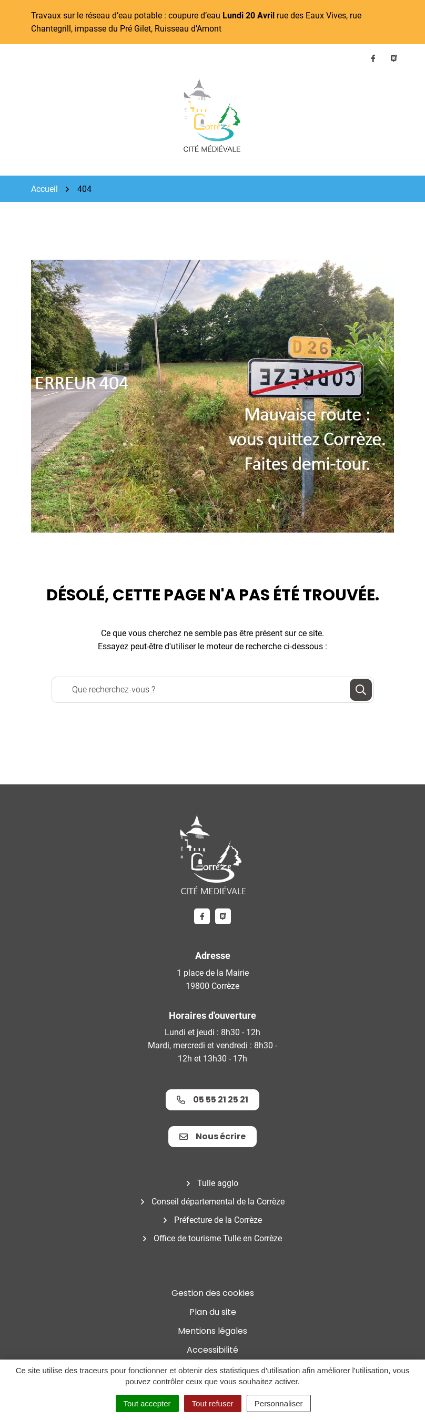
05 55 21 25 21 (212, 1100)
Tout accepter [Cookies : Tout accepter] (147, 1403)
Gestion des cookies (212, 1293)
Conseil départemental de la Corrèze (218, 1202)
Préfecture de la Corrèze (218, 1220)
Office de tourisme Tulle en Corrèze (218, 1238)
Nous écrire (212, 1136)
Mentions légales (212, 1331)
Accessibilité (212, 1350)
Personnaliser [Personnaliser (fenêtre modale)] (279, 1403)
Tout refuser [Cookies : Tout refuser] (213, 1403)
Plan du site (212, 1312)
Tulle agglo (217, 1183)
